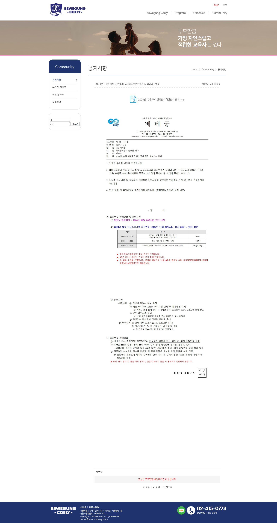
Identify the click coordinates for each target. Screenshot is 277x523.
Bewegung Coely (157, 13)
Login (216, 5)
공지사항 (56, 80)
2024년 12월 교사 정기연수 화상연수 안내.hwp (161, 99)
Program (180, 13)
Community (220, 13)
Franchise (199, 13)
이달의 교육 (58, 94)
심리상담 (56, 102)
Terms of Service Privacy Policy (94, 519)
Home (224, 5)
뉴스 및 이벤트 (59, 87)
